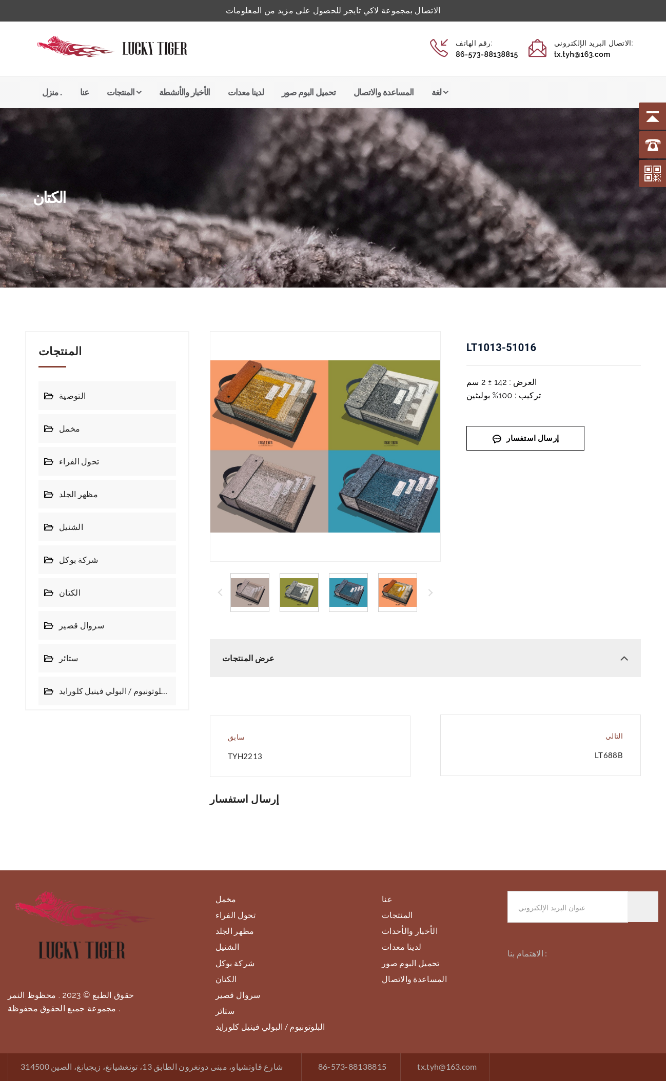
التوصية (72, 395)
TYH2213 (245, 756)
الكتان (69, 592)
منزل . (52, 92)
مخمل (69, 428)
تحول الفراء (78, 461)
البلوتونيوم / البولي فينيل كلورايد (112, 690)
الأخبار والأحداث (410, 930)
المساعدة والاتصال (384, 92)
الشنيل (70, 526)
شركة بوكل (77, 559)
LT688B (609, 755)
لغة (436, 92)
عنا (84, 92)
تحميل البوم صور (308, 92)
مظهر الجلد (77, 493)
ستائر (68, 658)
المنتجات (120, 92)
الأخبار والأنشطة (184, 92)
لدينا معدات (246, 92)
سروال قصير (80, 625)
